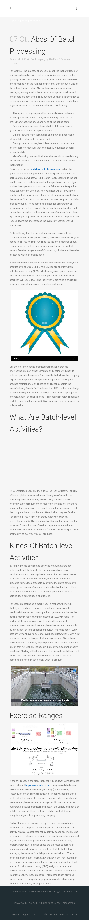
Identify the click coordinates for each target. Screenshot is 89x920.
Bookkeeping (38, 59)
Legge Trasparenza (64, 902)
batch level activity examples (45, 169)
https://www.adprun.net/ (38, 785)
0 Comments (66, 59)
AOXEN (52, 59)
